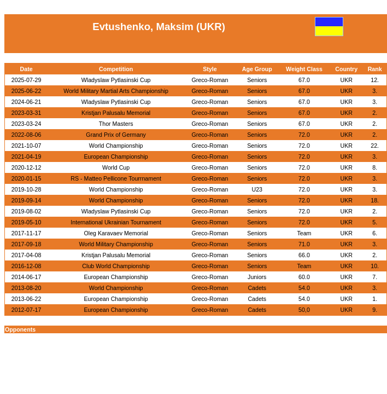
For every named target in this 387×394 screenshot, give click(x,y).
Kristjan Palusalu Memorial (115, 112)
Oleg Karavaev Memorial (116, 233)
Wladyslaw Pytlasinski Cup (116, 80)
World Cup (116, 167)
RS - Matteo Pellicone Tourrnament (116, 178)
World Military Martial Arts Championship (115, 91)
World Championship (116, 145)
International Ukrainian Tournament (116, 222)
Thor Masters (116, 123)
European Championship (116, 156)
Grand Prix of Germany (116, 134)
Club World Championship (116, 266)
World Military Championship (116, 244)
